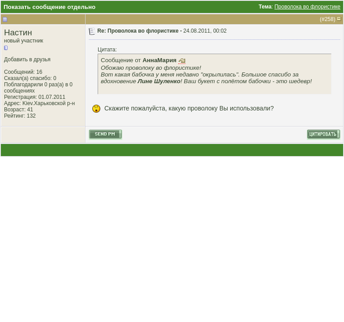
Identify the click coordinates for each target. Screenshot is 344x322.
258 (329, 19)
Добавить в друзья (27, 59)
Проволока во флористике (307, 7)
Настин (18, 32)
